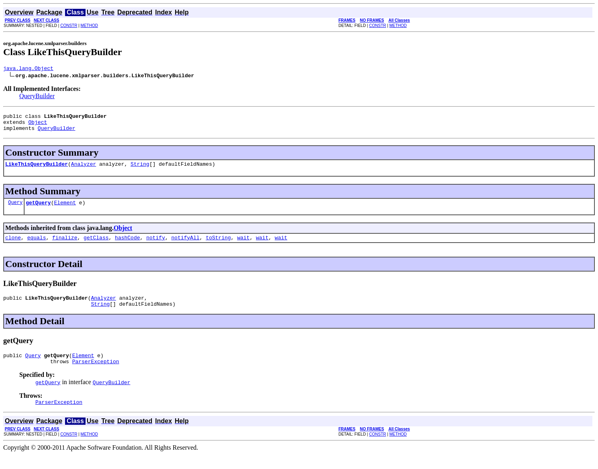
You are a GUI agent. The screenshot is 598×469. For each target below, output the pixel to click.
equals (36, 245)
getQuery (38, 209)
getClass (96, 245)
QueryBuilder (37, 97)
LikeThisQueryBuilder (36, 169)
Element (65, 209)
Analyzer (83, 169)
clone (13, 245)
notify (155, 245)
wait (243, 245)
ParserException (95, 374)
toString (218, 245)
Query (15, 209)
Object (37, 125)
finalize (64, 245)
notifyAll (185, 245)
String (140, 169)
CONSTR (68, 25)
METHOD (89, 25)
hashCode (127, 245)
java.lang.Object (28, 69)
